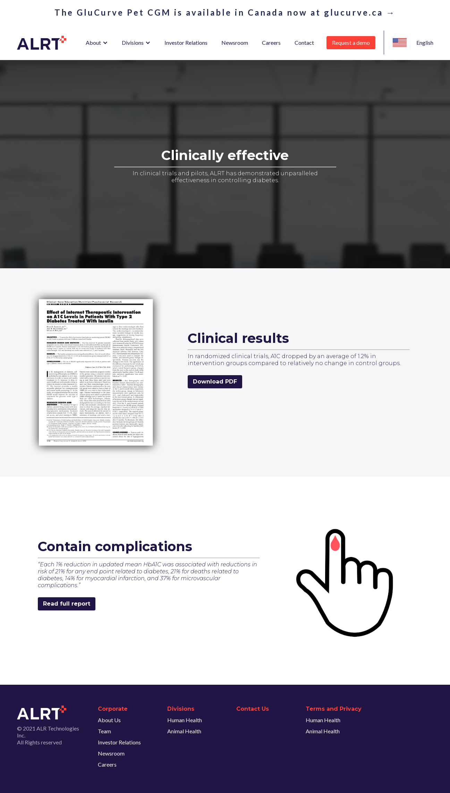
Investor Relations (185, 42)
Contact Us (252, 709)
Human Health (184, 720)
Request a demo (351, 42)
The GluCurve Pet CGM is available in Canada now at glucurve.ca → (225, 12)
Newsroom (234, 42)
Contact (304, 42)
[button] (97, 42)
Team (104, 731)
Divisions (133, 42)
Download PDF (215, 381)
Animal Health (184, 731)
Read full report (66, 603)
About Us (109, 720)
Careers (271, 42)
